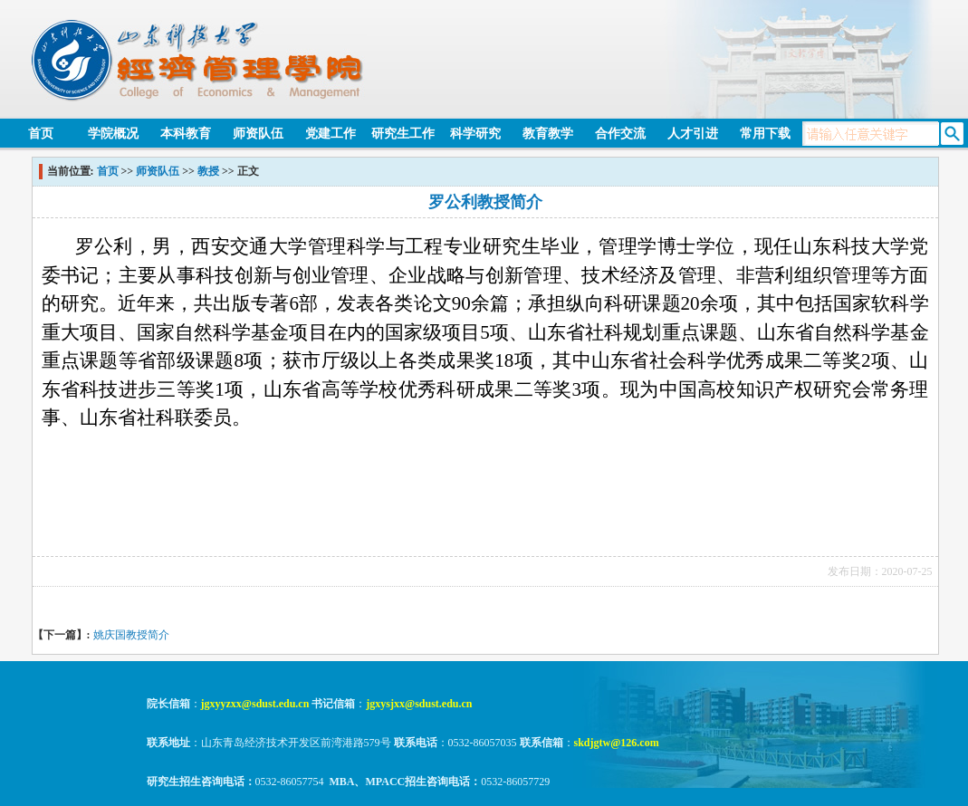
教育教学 (547, 133)
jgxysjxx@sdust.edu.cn (419, 703)
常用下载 (765, 133)
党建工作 (330, 133)
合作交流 (620, 133)
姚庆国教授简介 (131, 634)
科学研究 (475, 133)
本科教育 (185, 133)
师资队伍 (258, 133)
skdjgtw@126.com (616, 742)
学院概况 (113, 133)
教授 (208, 171)
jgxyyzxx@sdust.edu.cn (255, 703)
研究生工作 (403, 133)
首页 (40, 133)
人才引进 (692, 133)
